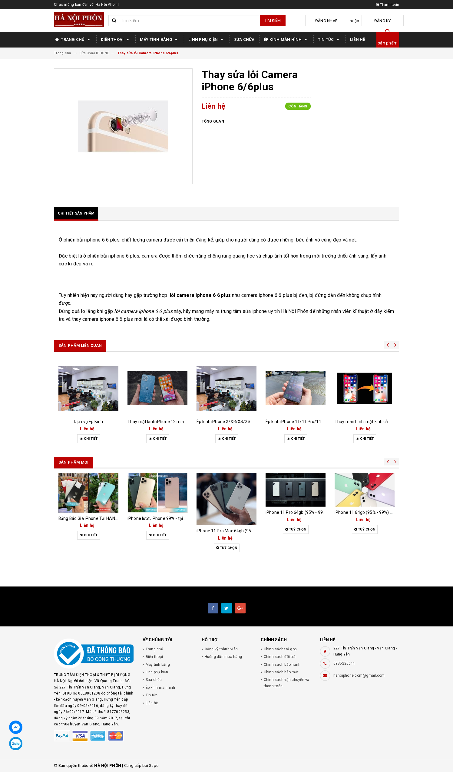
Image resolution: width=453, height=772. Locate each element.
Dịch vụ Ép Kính (88, 421)
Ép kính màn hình (286, 40)
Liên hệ (357, 39)
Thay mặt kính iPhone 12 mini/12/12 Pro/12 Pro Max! (179, 421)
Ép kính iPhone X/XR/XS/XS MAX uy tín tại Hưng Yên (248, 421)
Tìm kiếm (273, 20)
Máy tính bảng (160, 40)
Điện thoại (116, 40)
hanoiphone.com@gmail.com (359, 675)
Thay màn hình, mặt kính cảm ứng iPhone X (377, 421)
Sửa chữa (244, 39)
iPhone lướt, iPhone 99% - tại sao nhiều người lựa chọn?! (181, 518)
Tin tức (329, 40)
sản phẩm (388, 43)
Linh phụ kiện (206, 40)
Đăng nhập (344, 20)
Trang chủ (73, 40)
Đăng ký (388, 20)
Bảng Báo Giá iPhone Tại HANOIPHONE (95, 518)
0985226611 (344, 663)
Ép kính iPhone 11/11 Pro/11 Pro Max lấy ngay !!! (312, 421)
